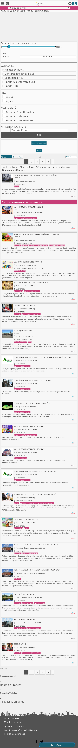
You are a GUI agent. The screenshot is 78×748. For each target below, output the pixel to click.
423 (56, 745)
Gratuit (9, 97)
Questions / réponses (14, 726)
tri (40, 157)
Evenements (7, 676)
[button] (39, 143)
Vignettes (17, 157)
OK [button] (39, 135)
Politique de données (14, 733)
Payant (9, 101)
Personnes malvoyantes (17, 116)
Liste (4, 157)
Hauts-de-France (10, 167)
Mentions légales (12, 722)
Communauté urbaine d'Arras (53, 167)
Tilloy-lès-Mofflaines (12, 701)
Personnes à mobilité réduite (20, 112)
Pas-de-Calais (28, 167)
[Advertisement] (39, 26)
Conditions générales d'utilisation (20, 730)
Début (5, 56)
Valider (39, 150)
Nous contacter (11, 718)
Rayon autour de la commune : (16, 43)
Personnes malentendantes (19, 120)
